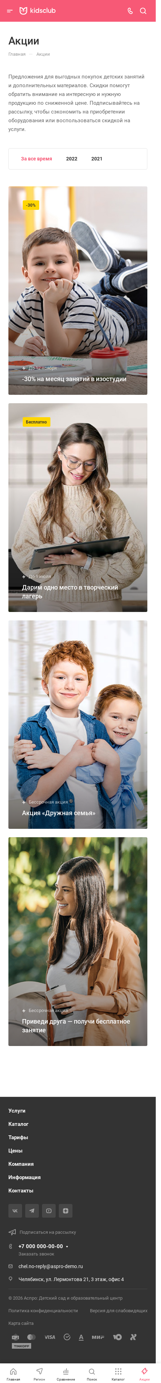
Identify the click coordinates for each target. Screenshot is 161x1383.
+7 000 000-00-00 (41, 1246)
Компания (21, 1164)
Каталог (18, 1124)
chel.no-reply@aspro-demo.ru (51, 1266)
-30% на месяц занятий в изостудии (74, 379)
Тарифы (18, 1137)
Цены (15, 1151)
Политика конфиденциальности (43, 1310)
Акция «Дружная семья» (59, 813)
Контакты (20, 1191)
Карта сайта (21, 1323)
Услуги (17, 1111)
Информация (24, 1177)
